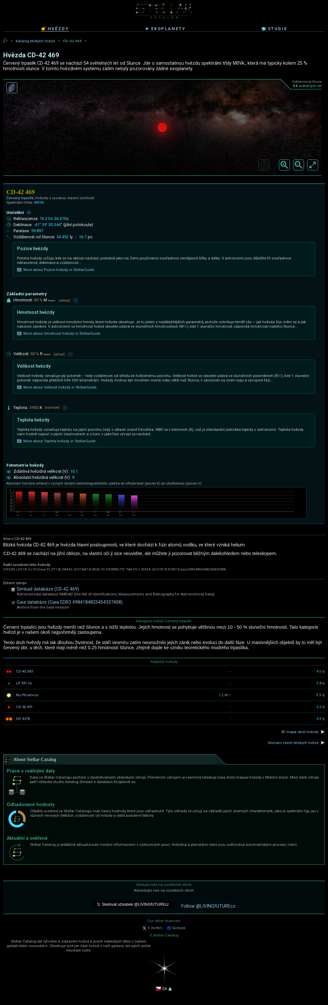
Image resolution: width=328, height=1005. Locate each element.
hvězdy (55, 28)
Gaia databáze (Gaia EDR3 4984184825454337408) (70, 602)
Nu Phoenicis (27, 695)
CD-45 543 (24, 671)
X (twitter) (152, 928)
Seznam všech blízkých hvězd (293, 742)
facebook (176, 928)
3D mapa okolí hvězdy (299, 732)
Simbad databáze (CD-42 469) (48, 589)
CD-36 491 (24, 707)
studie (274, 28)
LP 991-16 (24, 683)
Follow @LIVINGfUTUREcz (208, 906)
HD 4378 (23, 718)
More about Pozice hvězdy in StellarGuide (55, 269)
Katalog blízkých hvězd (35, 41)
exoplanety (165, 28)
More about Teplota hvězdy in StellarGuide (56, 441)
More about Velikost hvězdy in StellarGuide (56, 387)
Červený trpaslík (20, 198)
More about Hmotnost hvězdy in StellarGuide (58, 333)
